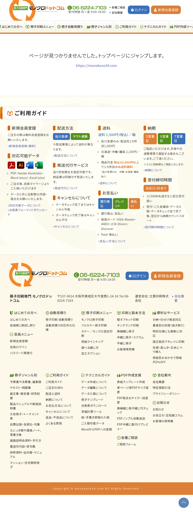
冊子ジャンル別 (101, 26)
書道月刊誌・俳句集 (23, 446)
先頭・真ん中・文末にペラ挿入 (167, 349)
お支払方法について (59, 405)
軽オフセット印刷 (128, 319)
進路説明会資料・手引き (25, 440)
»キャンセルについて (66, 226)
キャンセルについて (58, 411)
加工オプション (91, 353)
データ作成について (94, 382)
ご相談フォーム (126, 444)
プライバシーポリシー (166, 393)
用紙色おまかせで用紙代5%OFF (167, 360)
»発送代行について (65, 188)
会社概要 (117, 12)
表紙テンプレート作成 (131, 382)
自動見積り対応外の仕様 (60, 327)
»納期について (153, 170)
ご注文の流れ (54, 387)
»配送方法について (65, 155)
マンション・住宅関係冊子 (25, 465)
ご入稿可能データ (92, 423)
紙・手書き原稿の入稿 (95, 417)
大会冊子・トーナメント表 (24, 416)
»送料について (107, 183)
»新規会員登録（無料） (22, 146)
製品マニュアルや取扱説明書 (25, 406)
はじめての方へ (20, 319)
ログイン (141, 9)
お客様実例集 (126, 349)
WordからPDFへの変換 (96, 429)
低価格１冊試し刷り (22, 325)
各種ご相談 (118, 7)
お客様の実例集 (163, 421)
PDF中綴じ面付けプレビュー (133, 426)
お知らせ (158, 409)
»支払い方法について (112, 241)
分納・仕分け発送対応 (167, 319)
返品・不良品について (59, 417)
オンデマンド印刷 (128, 325)
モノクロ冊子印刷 (92, 319)
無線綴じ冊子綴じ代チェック (133, 410)
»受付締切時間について (159, 227)
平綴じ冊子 (124, 343)
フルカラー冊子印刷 (94, 325)
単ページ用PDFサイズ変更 (133, 389)
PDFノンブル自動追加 (131, 418)
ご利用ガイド (128, 26)
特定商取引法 (162, 387)
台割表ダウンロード (94, 405)
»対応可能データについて (24, 205)
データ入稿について (94, 393)
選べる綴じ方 (90, 347)
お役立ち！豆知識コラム (168, 415)
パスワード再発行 (21, 353)
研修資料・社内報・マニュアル (26, 454)
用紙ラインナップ (92, 341)
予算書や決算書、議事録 (25, 382)
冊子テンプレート (92, 399)
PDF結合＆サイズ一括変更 (133, 400)
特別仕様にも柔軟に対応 (167, 333)
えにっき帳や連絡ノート (26, 432)
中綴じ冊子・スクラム (130, 337)
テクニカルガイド (155, 26)
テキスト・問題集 (20, 387)
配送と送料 (53, 393)
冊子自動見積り (72, 26)
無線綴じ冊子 (126, 331)
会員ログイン (18, 347)
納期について (54, 399)
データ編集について (94, 387)
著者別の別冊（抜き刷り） (169, 325)
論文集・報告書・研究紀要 (25, 395)
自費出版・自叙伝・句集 (25, 424)
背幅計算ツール (91, 411)
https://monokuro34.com (96, 65)
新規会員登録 (168, 9)
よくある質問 (54, 423)
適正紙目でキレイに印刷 (169, 341)
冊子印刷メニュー (42, 26)
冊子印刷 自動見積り (59, 319)
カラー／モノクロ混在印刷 (97, 333)
